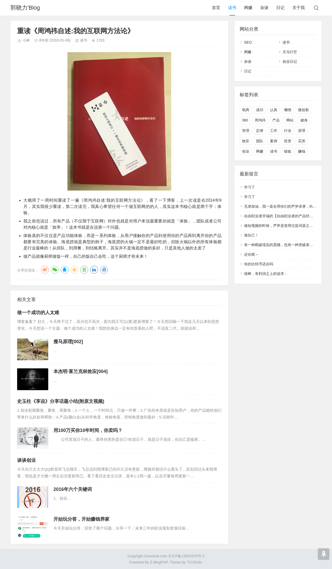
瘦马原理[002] (68, 341)
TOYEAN (194, 562)
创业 (245, 151)
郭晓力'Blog (25, 7)
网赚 (248, 7)
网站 (290, 120)
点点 (104, 270)
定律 (259, 130)
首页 (216, 7)
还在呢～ (251, 254)
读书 (232, 7)
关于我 (298, 7)
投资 (287, 141)
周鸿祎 (260, 120)
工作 (273, 130)
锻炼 (287, 151)
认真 (273, 110)
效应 (245, 141)
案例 (273, 141)
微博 (45, 270)
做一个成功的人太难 (38, 312)
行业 (287, 130)
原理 (301, 130)
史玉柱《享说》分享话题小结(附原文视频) (60, 401)
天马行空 (289, 52)
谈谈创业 (26, 460)
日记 (280, 7)
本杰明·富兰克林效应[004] (80, 371)
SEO (248, 42)
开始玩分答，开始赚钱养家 (81, 519)
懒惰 (287, 110)
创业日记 (289, 61)
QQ (64, 270)
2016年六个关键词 (72, 489)
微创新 (303, 110)
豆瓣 (84, 270)
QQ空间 (74, 270)
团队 (259, 141)
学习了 (249, 187)
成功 (259, 110)
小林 (26, 40)
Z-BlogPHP (159, 562)
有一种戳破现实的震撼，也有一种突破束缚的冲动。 (286, 245)
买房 (301, 141)
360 (245, 120)
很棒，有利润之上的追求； (266, 274)
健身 (304, 120)
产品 (276, 120)
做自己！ (251, 235)
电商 (245, 110)
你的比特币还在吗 (258, 264)
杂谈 (264, 7)
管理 (245, 130)
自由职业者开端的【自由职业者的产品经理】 (280, 216)
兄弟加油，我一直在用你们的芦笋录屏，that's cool (285, 206)
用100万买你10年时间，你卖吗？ (87, 430)
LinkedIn (94, 270)
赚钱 (301, 151)
